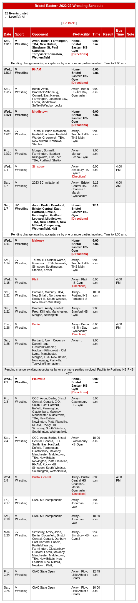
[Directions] (79, 54)
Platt (35, 279)
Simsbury (38, 166)
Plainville (38, 379)
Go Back (69, 23)
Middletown (40, 111)
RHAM (36, 69)
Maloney (38, 240)
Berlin (36, 324)
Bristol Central (41, 477)
